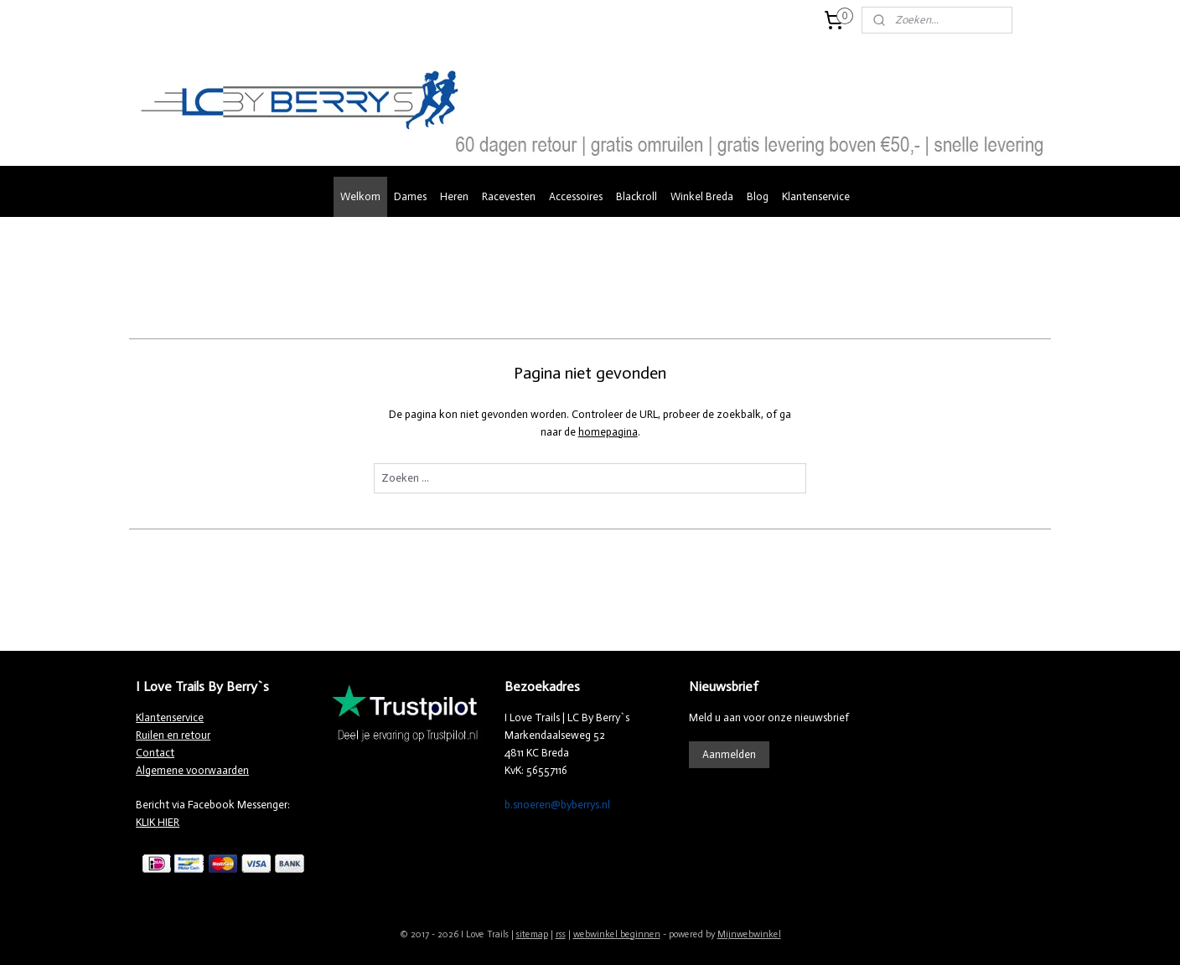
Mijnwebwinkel (749, 934)
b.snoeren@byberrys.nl (557, 804)
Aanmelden (729, 754)
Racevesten (509, 196)
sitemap (532, 934)
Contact (155, 752)
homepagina (607, 432)
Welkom (360, 196)
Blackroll (636, 196)
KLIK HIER (157, 822)
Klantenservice (816, 196)
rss (561, 934)
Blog (758, 196)
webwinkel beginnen (616, 934)
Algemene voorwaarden (192, 770)
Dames (410, 196)
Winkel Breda (701, 196)
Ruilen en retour (173, 735)
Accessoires (576, 196)
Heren (454, 196)
